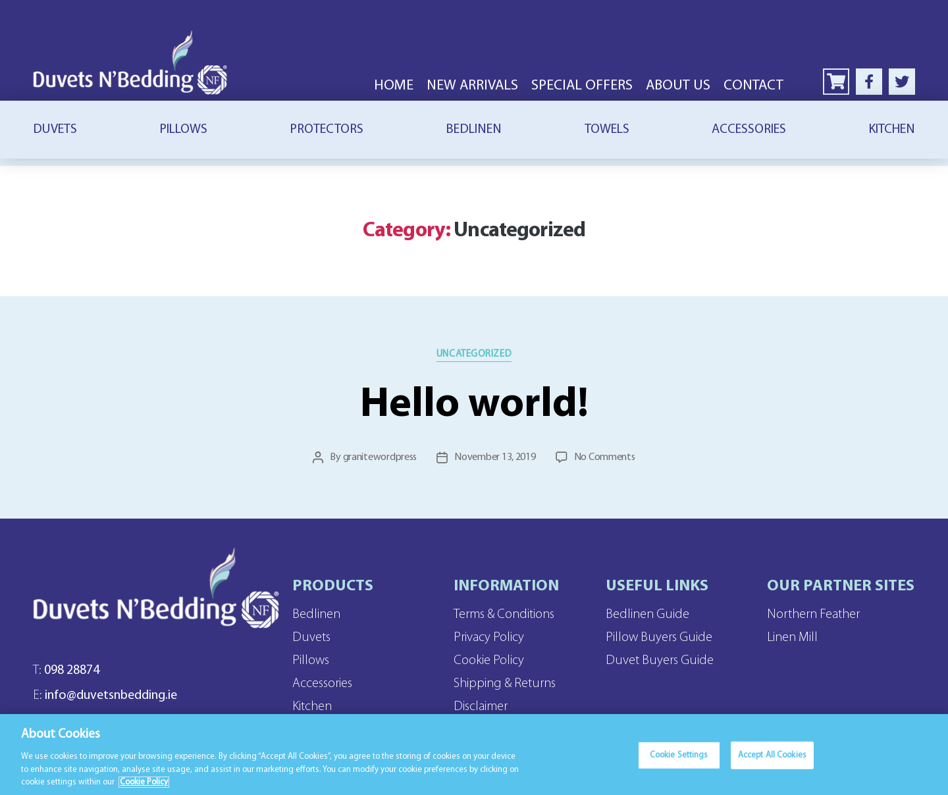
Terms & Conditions (504, 614)
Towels (607, 129)
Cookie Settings (679, 763)
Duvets (55, 129)
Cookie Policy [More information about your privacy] (144, 789)
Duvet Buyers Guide (660, 660)
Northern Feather (813, 614)
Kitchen (891, 129)
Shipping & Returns (505, 683)
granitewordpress (380, 457)
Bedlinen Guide (647, 614)
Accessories (749, 129)
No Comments (604, 457)
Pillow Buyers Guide (659, 637)
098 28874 (66, 670)
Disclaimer (481, 706)
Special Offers (582, 85)
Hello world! (474, 405)
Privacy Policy (489, 637)
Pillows (183, 129)
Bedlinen (474, 129)
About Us (678, 85)
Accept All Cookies (772, 763)
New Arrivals (472, 85)
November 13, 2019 (494, 457)
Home (393, 85)
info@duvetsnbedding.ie (105, 695)
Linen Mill (792, 637)
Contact (753, 85)
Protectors (326, 129)
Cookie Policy (489, 660)
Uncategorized (474, 354)
